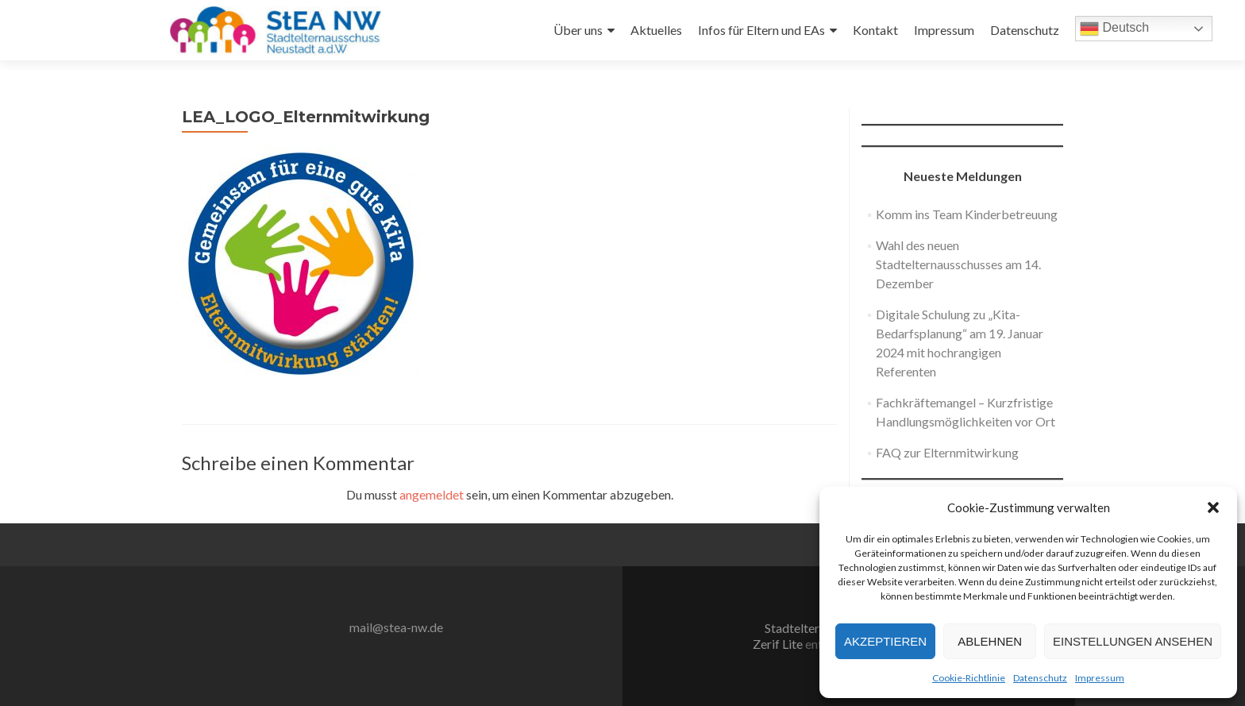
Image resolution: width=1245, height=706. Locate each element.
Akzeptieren (885, 641)
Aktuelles (656, 29)
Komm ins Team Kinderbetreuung (967, 214)
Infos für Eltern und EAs (761, 29)
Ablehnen (990, 641)
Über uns (578, 29)
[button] (1213, 507)
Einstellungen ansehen (1132, 641)
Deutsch (1114, 28)
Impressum (1099, 678)
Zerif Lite (779, 643)
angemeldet (431, 494)
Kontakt (875, 29)
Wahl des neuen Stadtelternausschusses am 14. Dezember (958, 264)
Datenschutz (1040, 678)
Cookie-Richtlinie (968, 678)
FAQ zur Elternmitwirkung (947, 452)
